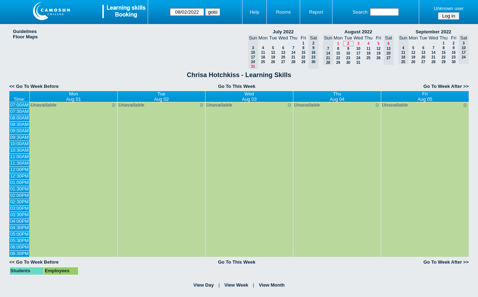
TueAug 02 (161, 96)
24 (358, 58)
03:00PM (19, 208)
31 (358, 63)
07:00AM (19, 105)
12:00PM (19, 169)
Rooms (283, 12)
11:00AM (19, 156)
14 (293, 53)
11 (263, 53)
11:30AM (19, 163)
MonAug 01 (73, 96)
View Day (203, 285)
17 (358, 53)
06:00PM (19, 247)
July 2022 (283, 31)
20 (283, 57)
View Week (236, 285)
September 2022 (433, 31)
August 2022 (358, 31)
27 (283, 62)
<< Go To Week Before (34, 86)
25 (263, 62)
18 (263, 57)
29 (303, 62)
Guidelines (25, 31)
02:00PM (19, 195)
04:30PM (19, 227)
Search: (360, 12)
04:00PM (19, 221)
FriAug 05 (424, 96)
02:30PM (19, 201)
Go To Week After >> (446, 86)
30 (348, 63)
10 (358, 49)
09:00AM (19, 130)
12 (273, 53)
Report (316, 12)
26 (273, 62)
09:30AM (19, 137)
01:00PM (19, 182)
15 (303, 53)
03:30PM (19, 214)
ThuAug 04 (337, 96)
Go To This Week (236, 86)
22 (303, 57)
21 (293, 57)
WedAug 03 (249, 96)
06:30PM (19, 253)
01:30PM (19, 189)
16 (348, 53)
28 (293, 62)
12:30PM (19, 176)
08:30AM (19, 124)
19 (273, 57)
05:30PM (19, 240)
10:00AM (19, 143)
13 (283, 53)
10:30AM (19, 150)
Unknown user (449, 8)
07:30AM (19, 111)
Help (254, 12)
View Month (272, 285)
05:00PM (19, 234)
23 (348, 58)
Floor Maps (25, 36)
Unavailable (73, 105)
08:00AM (19, 118)
